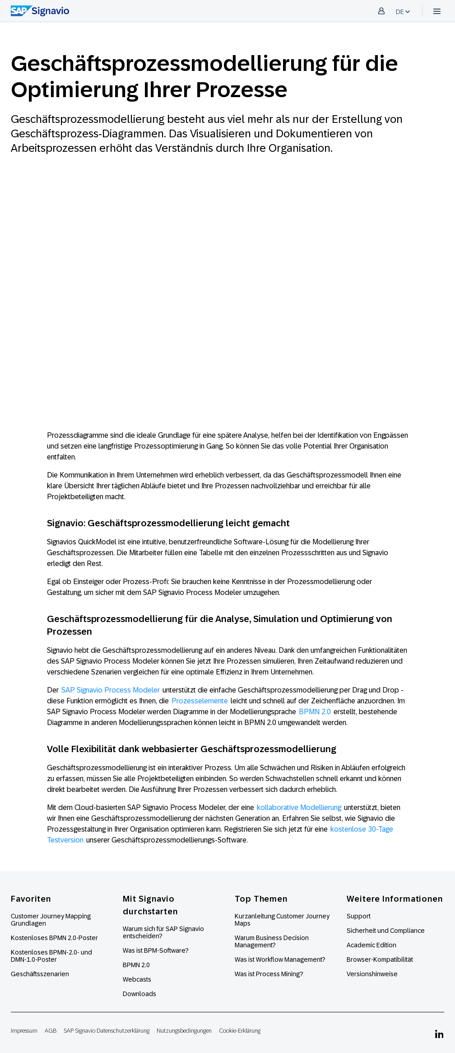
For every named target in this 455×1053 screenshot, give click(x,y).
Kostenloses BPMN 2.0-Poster (54, 937)
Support (359, 916)
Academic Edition (371, 945)
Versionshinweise (372, 974)
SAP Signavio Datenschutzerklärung (106, 1030)
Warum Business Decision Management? (272, 941)
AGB (50, 1030)
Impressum (24, 1030)
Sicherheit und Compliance (386, 930)
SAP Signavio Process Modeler (110, 690)
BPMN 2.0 (315, 712)
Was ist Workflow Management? (280, 959)
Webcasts (137, 979)
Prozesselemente (200, 701)
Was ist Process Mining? (269, 974)
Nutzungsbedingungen (184, 1030)
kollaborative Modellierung (299, 807)
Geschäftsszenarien (40, 974)
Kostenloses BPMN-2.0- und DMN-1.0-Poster (51, 956)
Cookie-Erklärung (239, 1030)
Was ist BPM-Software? (156, 950)
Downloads (139, 993)
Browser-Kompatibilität (380, 959)
